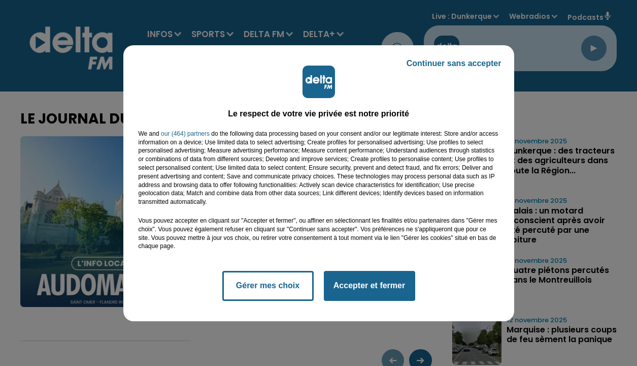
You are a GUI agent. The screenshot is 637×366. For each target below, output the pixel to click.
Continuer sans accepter (454, 63)
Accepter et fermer (369, 285)
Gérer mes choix (267, 285)
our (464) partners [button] (185, 133)
